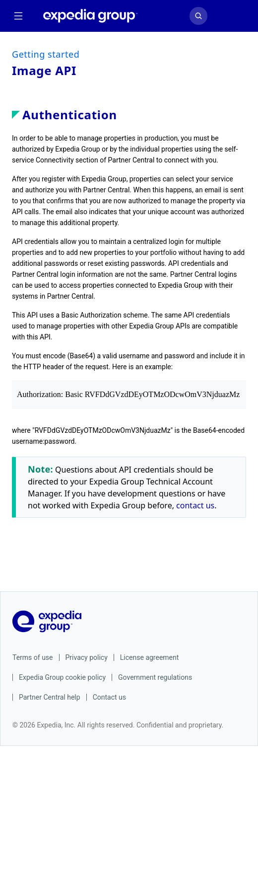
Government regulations (155, 677)
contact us (195, 505)
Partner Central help (49, 697)
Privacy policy (86, 657)
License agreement (149, 657)
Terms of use (32, 657)
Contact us (109, 697)
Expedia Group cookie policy (62, 677)
